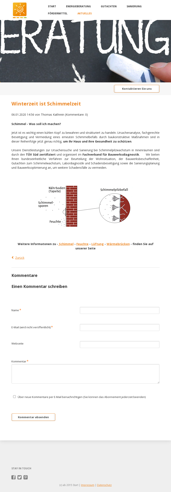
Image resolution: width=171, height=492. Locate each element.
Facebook (13, 477)
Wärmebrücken (118, 244)
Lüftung (97, 244)
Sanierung (134, 6)
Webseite (17, 343)
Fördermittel (57, 13)
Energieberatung (78, 6)
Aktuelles (84, 13)
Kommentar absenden (33, 417)
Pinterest (26, 477)
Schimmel (66, 244)
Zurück (19, 258)
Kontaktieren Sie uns (137, 88)
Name (16, 309)
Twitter (19, 477)
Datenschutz (104, 485)
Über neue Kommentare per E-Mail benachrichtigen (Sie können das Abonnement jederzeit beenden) (82, 397)
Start (52, 6)
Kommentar (20, 361)
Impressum (87, 485)
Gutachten (109, 6)
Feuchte (82, 244)
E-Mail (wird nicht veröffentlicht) (32, 327)
